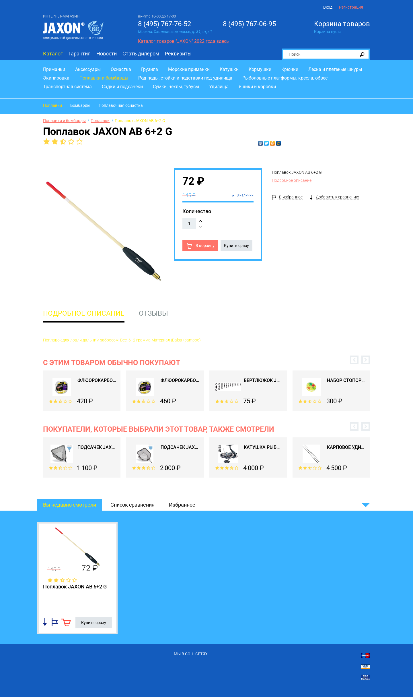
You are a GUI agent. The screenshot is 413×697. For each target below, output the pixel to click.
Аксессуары (88, 69)
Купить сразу (236, 245)
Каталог (53, 54)
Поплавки (52, 105)
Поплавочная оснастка (121, 105)
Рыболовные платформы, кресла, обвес (285, 78)
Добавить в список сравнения (45, 622)
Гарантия (80, 54)
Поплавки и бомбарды (103, 78)
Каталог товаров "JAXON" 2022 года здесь (183, 41)
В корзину (205, 245)
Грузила (149, 69)
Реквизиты (178, 54)
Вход (327, 7)
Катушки (229, 69)
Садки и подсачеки (122, 86)
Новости (106, 54)
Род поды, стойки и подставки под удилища (185, 78)
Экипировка (56, 78)
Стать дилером (140, 54)
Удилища (219, 86)
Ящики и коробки (257, 86)
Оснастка (121, 69)
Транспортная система (67, 86)
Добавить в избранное (55, 622)
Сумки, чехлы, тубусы (176, 86)
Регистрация (351, 7)
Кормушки (260, 69)
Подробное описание (291, 180)
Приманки (54, 69)
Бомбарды (80, 105)
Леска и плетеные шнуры (335, 69)
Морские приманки (189, 69)
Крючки (289, 69)
